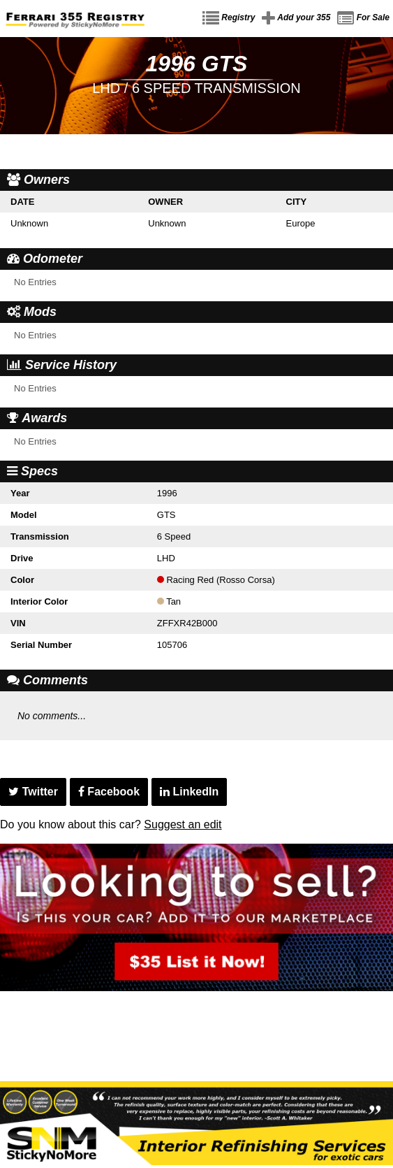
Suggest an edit (182, 824)
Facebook (109, 792)
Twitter (33, 792)
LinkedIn (189, 792)
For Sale (363, 18)
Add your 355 (296, 18)
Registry (228, 18)
